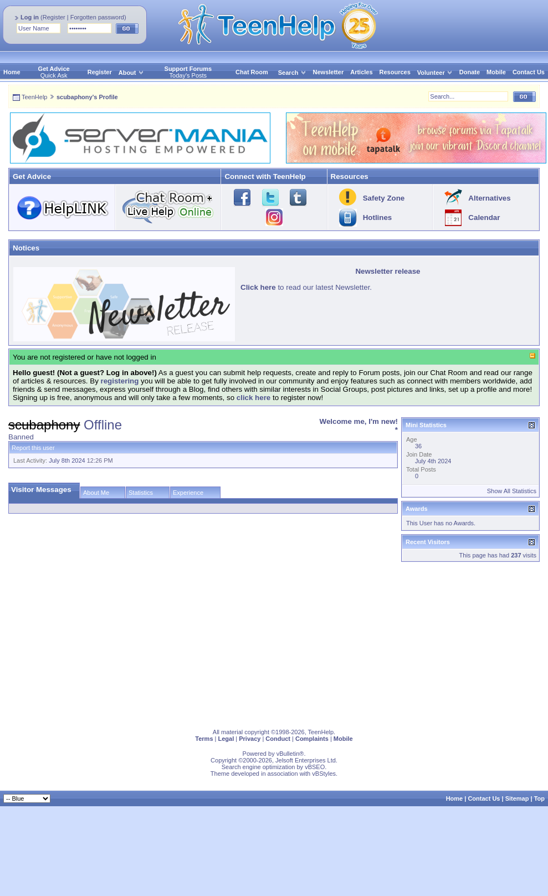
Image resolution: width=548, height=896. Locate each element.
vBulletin (288, 753)
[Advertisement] (151, 642)
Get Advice (54, 68)
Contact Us (529, 72)
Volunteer (431, 72)
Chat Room (251, 72)
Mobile (496, 72)
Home (12, 72)
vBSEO (315, 767)
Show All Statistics (511, 491)
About (127, 72)
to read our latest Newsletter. (306, 287)
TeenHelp (34, 97)
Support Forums (188, 68)
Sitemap (517, 798)
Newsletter (328, 72)
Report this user (33, 447)
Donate (469, 72)
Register (54, 17)
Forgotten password (97, 17)
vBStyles (324, 773)
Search (292, 72)
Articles (361, 72)
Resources (395, 72)
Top (539, 798)
